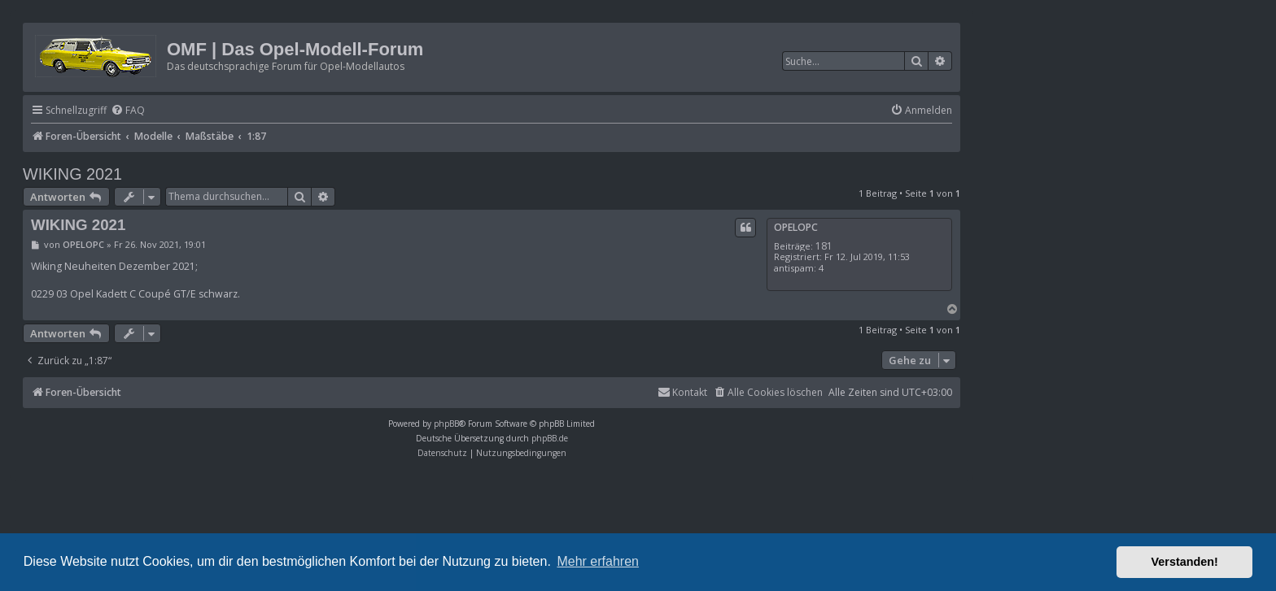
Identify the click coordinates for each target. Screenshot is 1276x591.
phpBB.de (549, 438)
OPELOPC (796, 227)
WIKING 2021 (72, 174)
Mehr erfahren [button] (598, 561)
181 (823, 246)
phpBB (446, 423)
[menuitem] (128, 111)
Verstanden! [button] (1184, 561)
